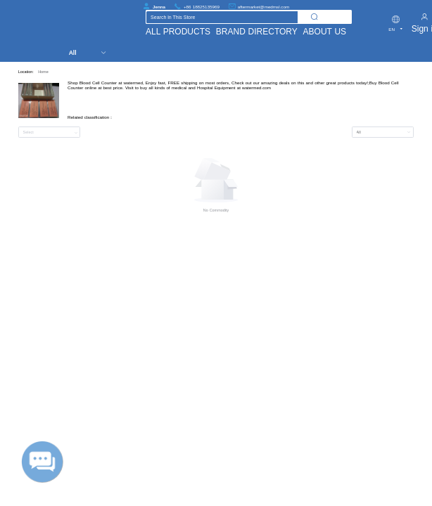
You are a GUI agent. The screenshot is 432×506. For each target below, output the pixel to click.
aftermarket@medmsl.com (263, 6)
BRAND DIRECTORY (257, 32)
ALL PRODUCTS (178, 32)
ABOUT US (325, 32)
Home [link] (43, 72)
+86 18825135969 (202, 6)
